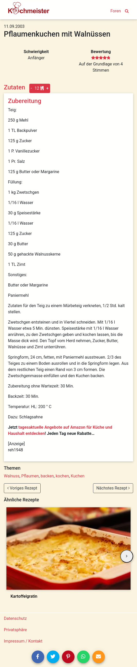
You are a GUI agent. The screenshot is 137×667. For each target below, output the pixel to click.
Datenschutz (15, 618)
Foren (116, 11)
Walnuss (12, 476)
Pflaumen (30, 476)
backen (47, 476)
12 (39, 88)
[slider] (101, 58)
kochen (62, 476)
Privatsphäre (15, 629)
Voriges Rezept (22, 488)
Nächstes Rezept (113, 488)
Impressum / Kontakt (23, 641)
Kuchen (77, 476)
